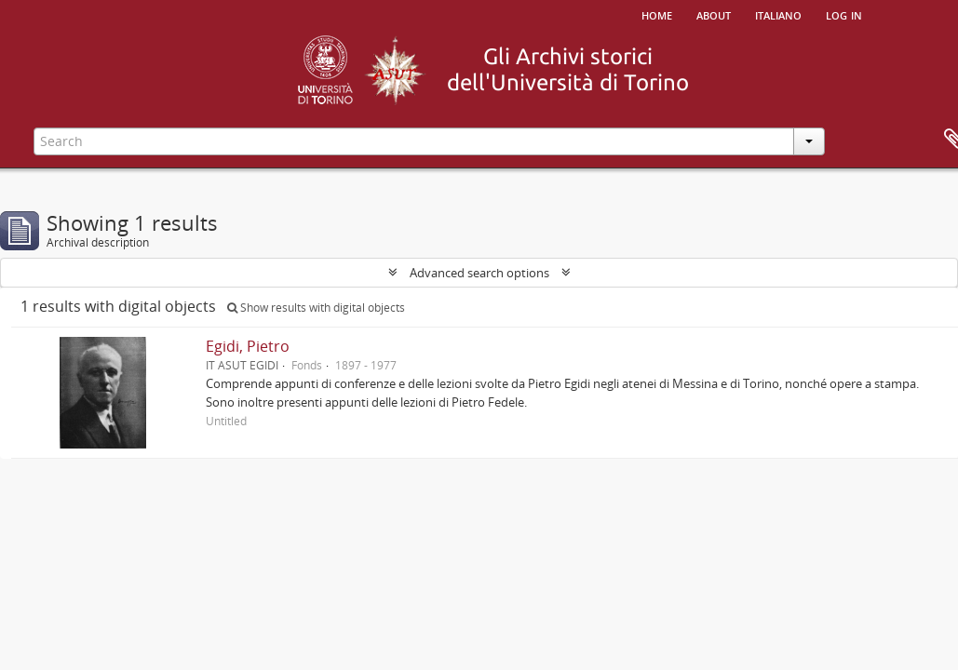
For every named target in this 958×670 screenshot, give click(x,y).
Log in (844, 14)
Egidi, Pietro (248, 346)
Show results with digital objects (316, 307)
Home (656, 14)
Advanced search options (479, 272)
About (713, 14)
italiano (778, 14)
